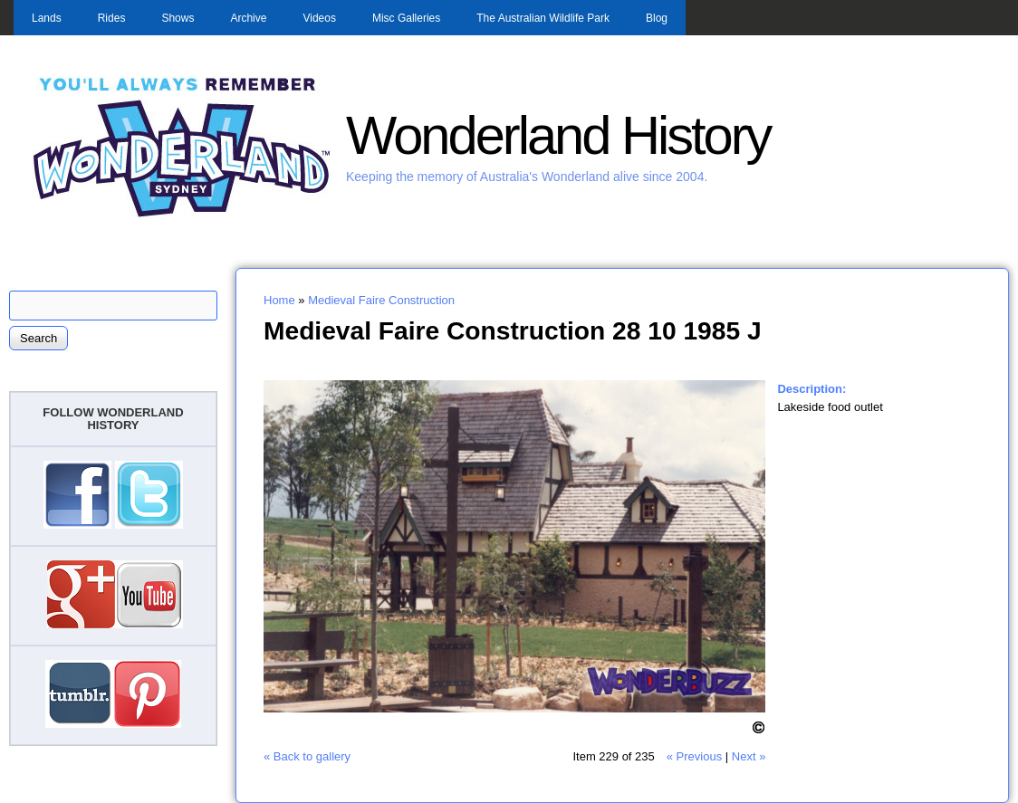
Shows (177, 18)
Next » (749, 756)
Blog (656, 18)
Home (279, 300)
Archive (248, 18)
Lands (47, 18)
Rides (112, 18)
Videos (319, 18)
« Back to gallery (307, 756)
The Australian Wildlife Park (543, 18)
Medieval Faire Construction (381, 300)
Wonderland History (558, 135)
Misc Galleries (406, 18)
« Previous (694, 756)
